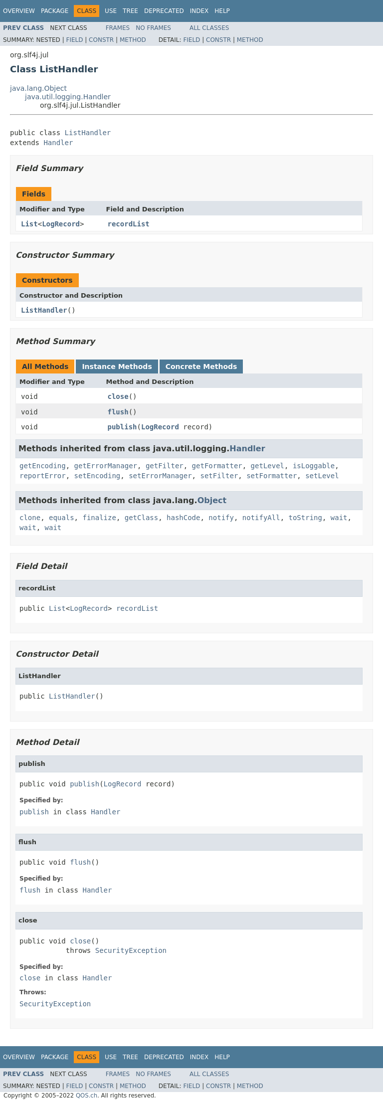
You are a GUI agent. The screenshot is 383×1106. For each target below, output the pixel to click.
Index (199, 10)
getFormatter (217, 466)
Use (111, 10)
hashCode (183, 518)
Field (74, 39)
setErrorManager (160, 476)
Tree (130, 10)
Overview (19, 10)
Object (212, 500)
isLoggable (314, 466)
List (29, 224)
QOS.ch (86, 1095)
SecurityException (131, 950)
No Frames (153, 27)
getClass (141, 518)
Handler (58, 143)
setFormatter (271, 476)
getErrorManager (105, 466)
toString (305, 518)
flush (118, 412)
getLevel (267, 466)
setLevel (322, 476)
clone (29, 518)
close (118, 396)
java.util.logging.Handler (68, 97)
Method (133, 39)
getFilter (165, 466)
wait (339, 518)
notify (221, 518)
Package (54, 10)
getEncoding (42, 466)
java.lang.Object (38, 88)
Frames (118, 27)
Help (222, 10)
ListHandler (88, 133)
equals (61, 518)
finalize (99, 518)
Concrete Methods (201, 366)
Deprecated (164, 10)
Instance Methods (117, 366)
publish (122, 427)
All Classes (209, 27)
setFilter (219, 476)
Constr (101, 39)
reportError (42, 476)
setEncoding (97, 476)
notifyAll (261, 518)
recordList (129, 224)
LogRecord (61, 224)
